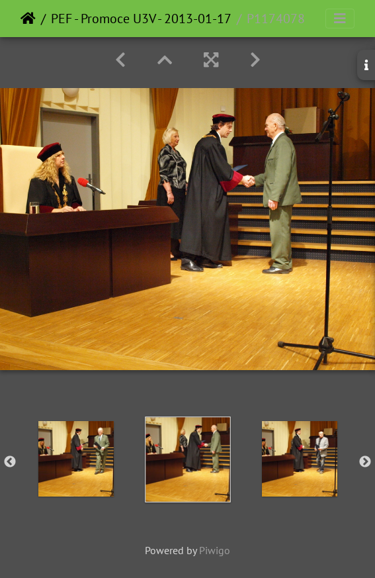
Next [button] (365, 462)
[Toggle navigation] (339, 18)
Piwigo (214, 550)
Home (28, 18)
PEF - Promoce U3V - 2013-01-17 (141, 18)
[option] (76, 459)
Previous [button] (10, 462)
